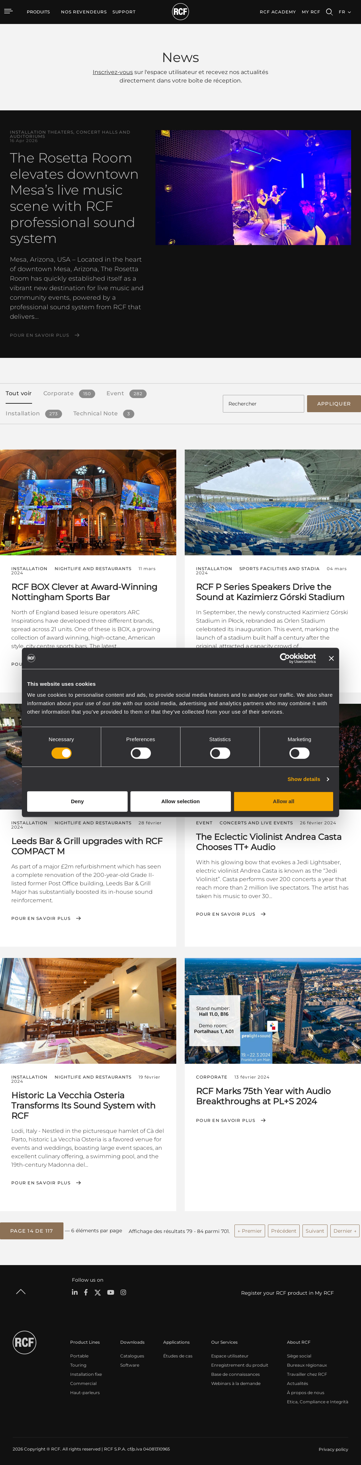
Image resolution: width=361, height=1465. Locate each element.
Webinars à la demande (236, 1381)
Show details (304, 779)
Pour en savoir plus (39, 335)
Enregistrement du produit (239, 1362)
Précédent (283, 1229)
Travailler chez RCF (307, 1371)
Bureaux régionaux (307, 1362)
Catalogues (132, 1353)
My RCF (311, 11)
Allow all (283, 801)
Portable (79, 1353)
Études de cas (177, 1353)
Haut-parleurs (85, 1390)
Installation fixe (86, 1371)
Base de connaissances (235, 1371)
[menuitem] (84, 12)
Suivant (315, 1229)
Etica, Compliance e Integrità (317, 1399)
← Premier (250, 1229)
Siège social (299, 1353)
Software (129, 1362)
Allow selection (180, 801)
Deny (77, 801)
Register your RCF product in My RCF (287, 1291)
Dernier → (345, 1229)
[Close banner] (331, 658)
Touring (78, 1362)
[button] (31, 1229)
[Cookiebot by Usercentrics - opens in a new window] (285, 658)
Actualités (297, 1381)
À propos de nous (305, 1390)
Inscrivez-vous (113, 72)
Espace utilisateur (230, 1353)
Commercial (83, 1381)
